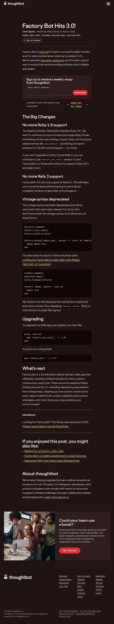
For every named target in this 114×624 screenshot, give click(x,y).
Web (31, 35)
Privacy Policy (65, 616)
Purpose (81, 583)
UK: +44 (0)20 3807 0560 (90, 611)
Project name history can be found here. (45, 426)
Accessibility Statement (85, 614)
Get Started (69, 550)
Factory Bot (73, 35)
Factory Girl (58, 35)
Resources (64, 583)
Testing (46, 35)
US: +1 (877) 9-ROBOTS (68, 611)
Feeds (98, 593)
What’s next (33, 368)
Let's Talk (63, 587)
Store (80, 597)
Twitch (99, 590)
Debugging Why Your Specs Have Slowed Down (52, 461)
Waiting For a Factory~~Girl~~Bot (44, 451)
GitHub (99, 583)
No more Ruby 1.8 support (44, 125)
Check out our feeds (75, 105)
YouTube (100, 587)
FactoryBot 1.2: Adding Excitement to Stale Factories (55, 456)
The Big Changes (38, 116)
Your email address (39, 87)
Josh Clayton (28, 32)
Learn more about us (56, 497)
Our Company (84, 576)
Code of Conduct (66, 614)
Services (63, 576)
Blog (79, 587)
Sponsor (81, 593)
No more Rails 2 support (42, 176)
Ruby (37, 35)
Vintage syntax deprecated (45, 199)
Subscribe (80, 92)
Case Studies (65, 580)
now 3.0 (43, 52)
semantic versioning (52, 60)
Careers (81, 580)
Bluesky (99, 580)
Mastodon (100, 576)
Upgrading (33, 318)
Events (80, 590)
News (25, 35)
